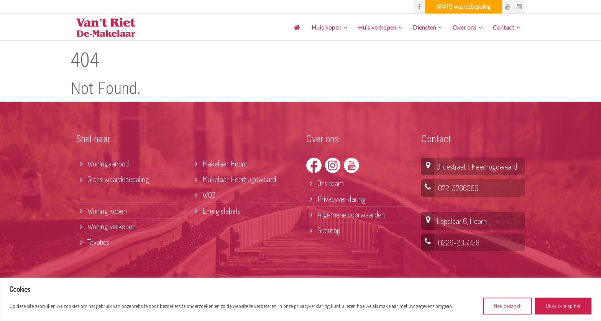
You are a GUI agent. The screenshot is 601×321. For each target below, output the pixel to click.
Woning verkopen (106, 226)
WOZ (203, 195)
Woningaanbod (102, 163)
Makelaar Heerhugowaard (233, 179)
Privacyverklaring (336, 199)
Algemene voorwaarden (345, 214)
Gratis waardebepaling (112, 179)
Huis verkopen (377, 27)
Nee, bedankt (507, 306)
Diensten (424, 27)
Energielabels (215, 211)
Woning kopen (101, 211)
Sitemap (323, 230)
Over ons (464, 27)
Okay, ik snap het (563, 306)
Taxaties (93, 242)
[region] (300, 299)
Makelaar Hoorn (219, 163)
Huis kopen (327, 27)
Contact (503, 27)
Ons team (325, 183)
